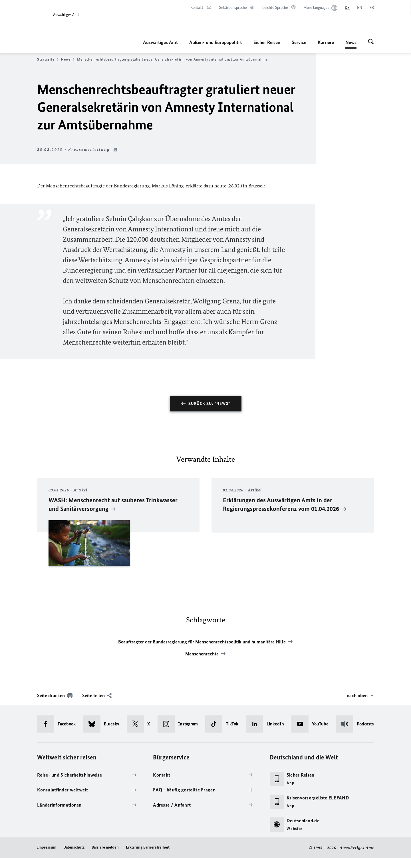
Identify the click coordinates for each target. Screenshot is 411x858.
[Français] (372, 8)
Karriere (326, 42)
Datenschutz (73, 847)
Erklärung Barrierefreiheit (148, 847)
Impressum (46, 847)
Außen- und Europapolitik (215, 42)
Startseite (48, 59)
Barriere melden (105, 847)
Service (299, 42)
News (350, 42)
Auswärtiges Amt (160, 42)
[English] (359, 8)
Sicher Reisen (266, 42)
